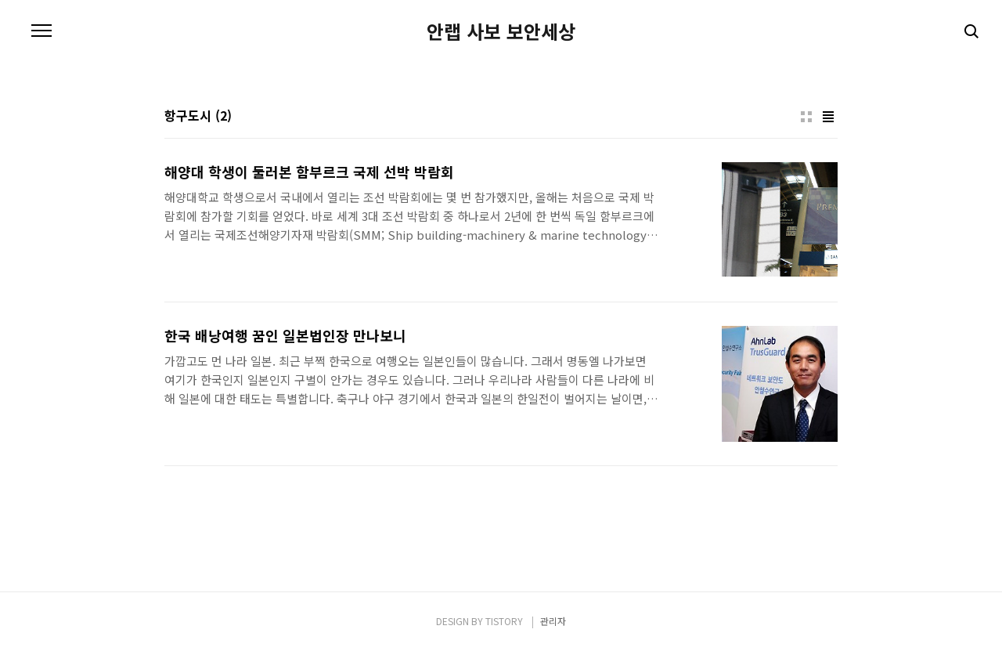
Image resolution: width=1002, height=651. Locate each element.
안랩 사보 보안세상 (501, 31)
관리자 (553, 620)
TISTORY (504, 620)
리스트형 (828, 116)
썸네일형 (806, 116)
